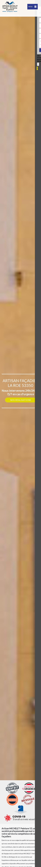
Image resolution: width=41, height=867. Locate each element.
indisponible (5, 15)
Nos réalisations (20, 400)
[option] (20, 433)
